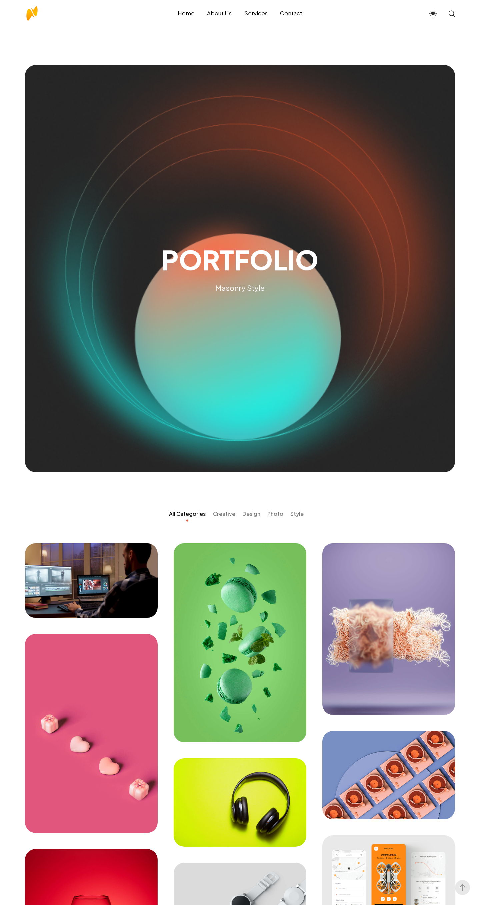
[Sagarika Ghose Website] (240, 642)
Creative (224, 513)
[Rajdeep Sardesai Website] (91, 580)
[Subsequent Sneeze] (240, 802)
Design (251, 513)
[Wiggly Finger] (388, 775)
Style (297, 513)
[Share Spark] (91, 733)
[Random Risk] (388, 629)
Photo (275, 513)
